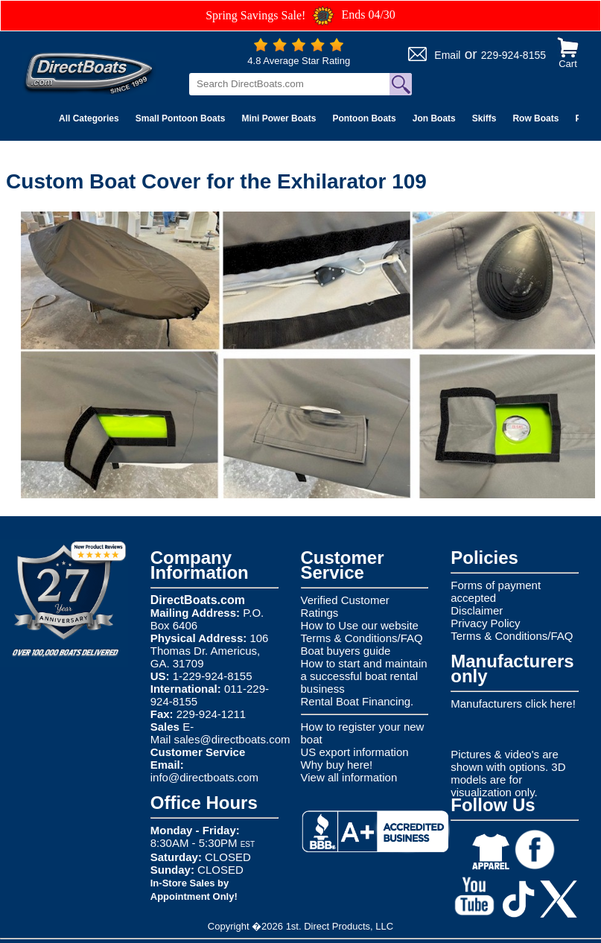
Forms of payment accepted (496, 591)
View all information (349, 777)
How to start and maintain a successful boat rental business (364, 676)
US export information (355, 752)
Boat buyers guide (346, 650)
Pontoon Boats (363, 118)
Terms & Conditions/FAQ (362, 638)
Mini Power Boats (278, 118)
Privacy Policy (485, 623)
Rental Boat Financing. (357, 701)
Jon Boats (434, 118)
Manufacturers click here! (513, 703)
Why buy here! (337, 764)
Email (447, 55)
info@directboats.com (204, 777)
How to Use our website (360, 625)
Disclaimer (477, 610)
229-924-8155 (513, 55)
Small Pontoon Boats (181, 118)
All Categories (89, 118)
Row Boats (535, 118)
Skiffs (484, 118)
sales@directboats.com (232, 739)
